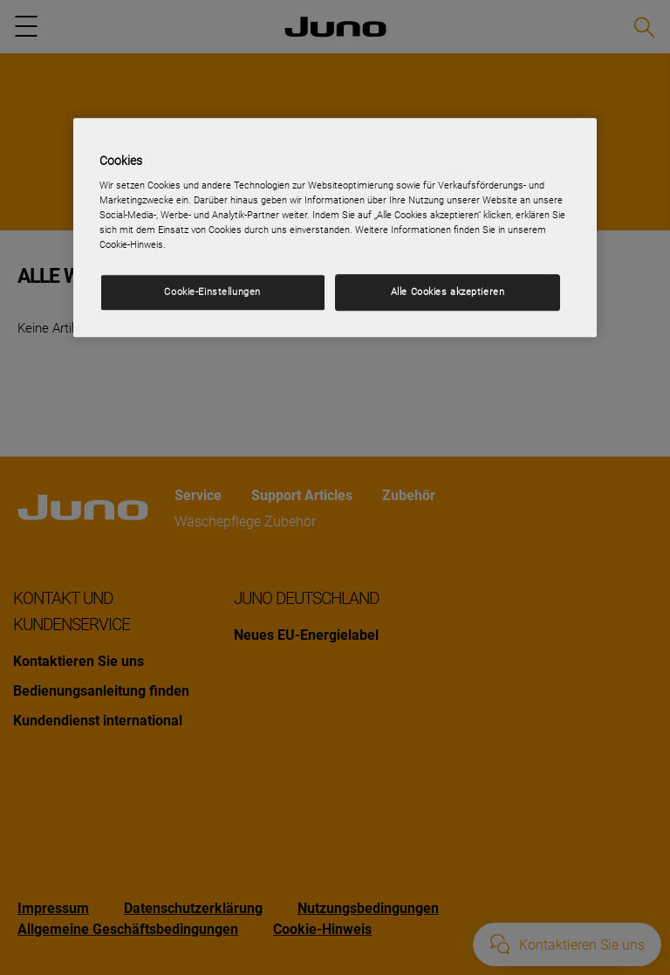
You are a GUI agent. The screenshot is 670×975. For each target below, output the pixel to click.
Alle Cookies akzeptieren (448, 292)
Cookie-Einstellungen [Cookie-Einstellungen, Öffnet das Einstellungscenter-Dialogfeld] (212, 292)
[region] (335, 228)
